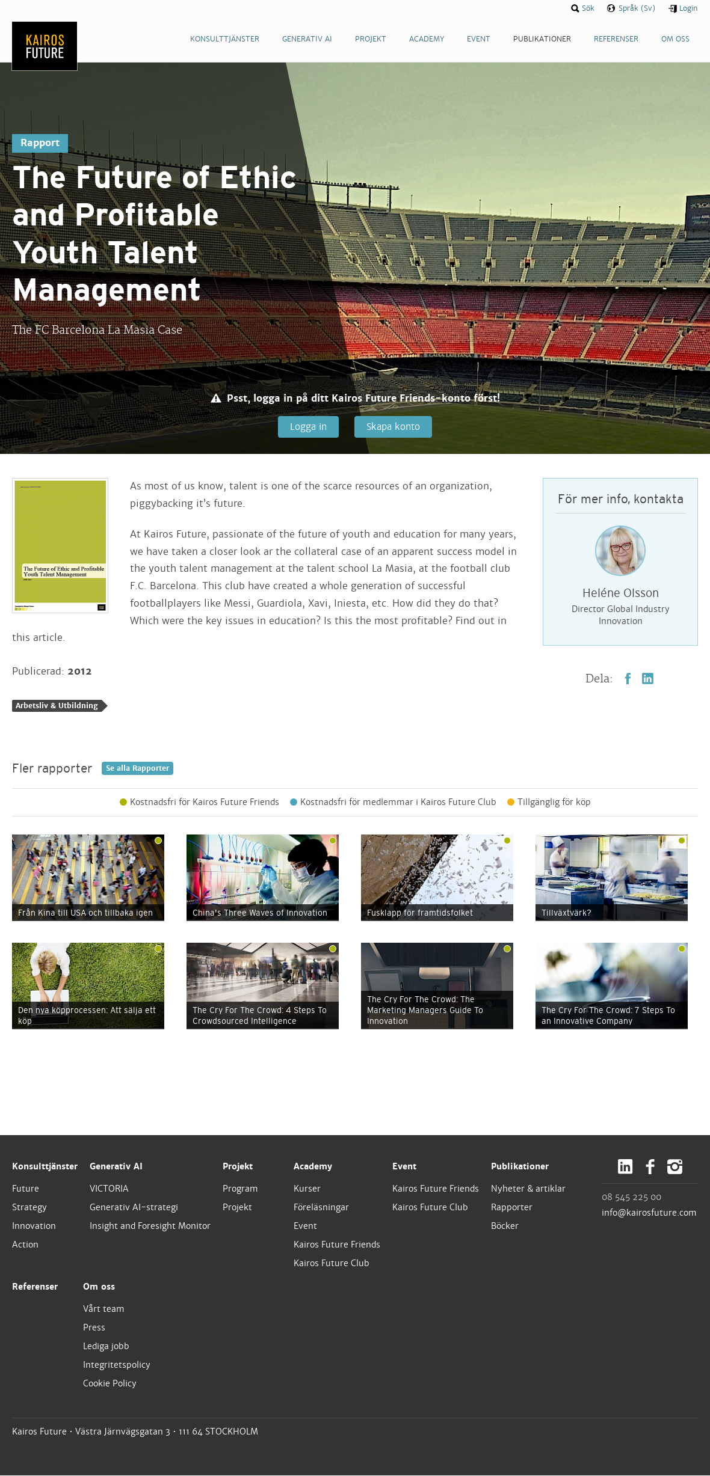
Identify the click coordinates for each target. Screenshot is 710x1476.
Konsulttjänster (45, 1167)
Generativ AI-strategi (134, 1207)
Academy (313, 1167)
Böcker (505, 1226)
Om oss (99, 1287)
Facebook (627, 679)
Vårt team (104, 1308)
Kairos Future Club (331, 1263)
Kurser (307, 1188)
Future (25, 1188)
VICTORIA (109, 1188)
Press (94, 1328)
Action (25, 1245)
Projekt (238, 1167)
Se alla (137, 768)
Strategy (29, 1207)
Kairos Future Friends (337, 1245)
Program (240, 1188)
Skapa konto (393, 426)
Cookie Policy (110, 1384)
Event (305, 1226)
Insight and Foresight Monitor (150, 1226)
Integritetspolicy (116, 1365)
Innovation (34, 1226)
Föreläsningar (321, 1207)
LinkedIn (647, 679)
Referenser (35, 1287)
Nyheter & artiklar (528, 1188)
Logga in (308, 426)
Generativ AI (116, 1167)
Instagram (674, 1167)
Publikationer (520, 1167)
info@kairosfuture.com (649, 1212)
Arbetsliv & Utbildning (57, 706)
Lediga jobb (106, 1346)
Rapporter (511, 1207)
